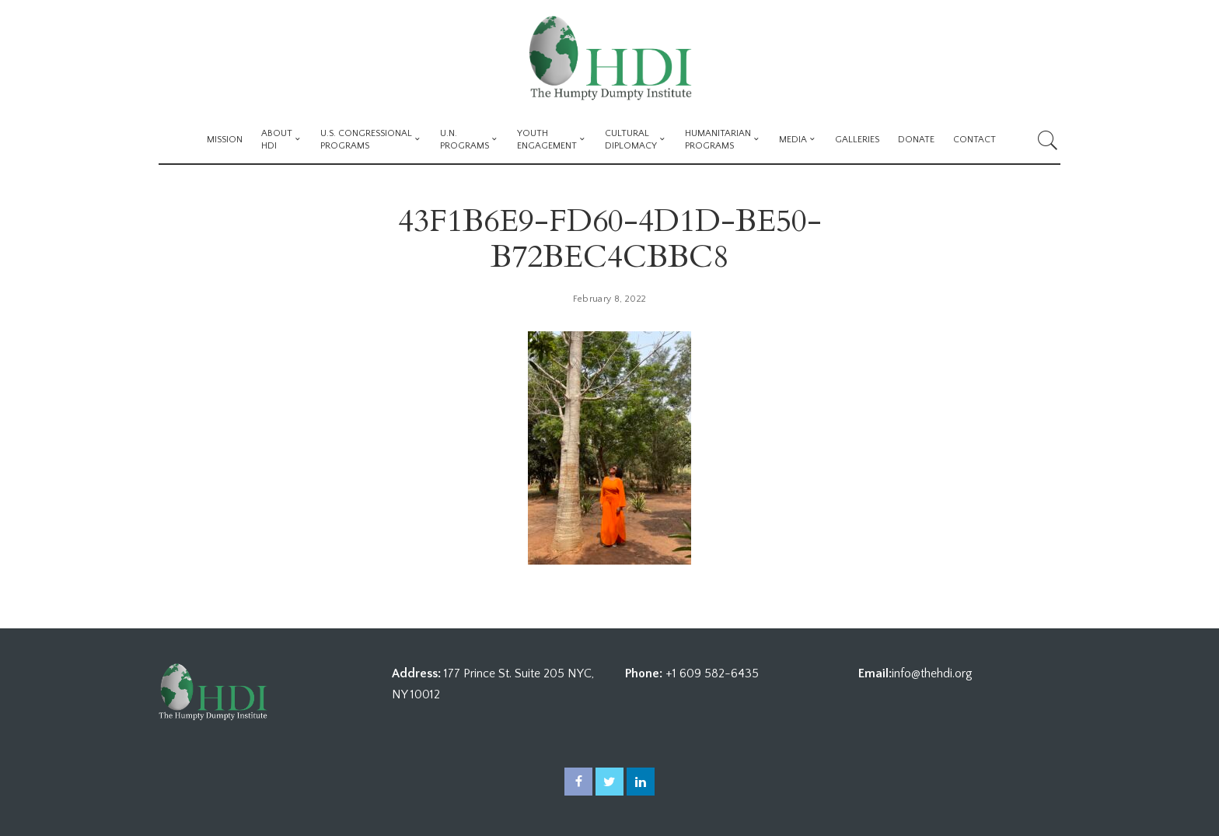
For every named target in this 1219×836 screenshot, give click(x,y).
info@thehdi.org (932, 673)
